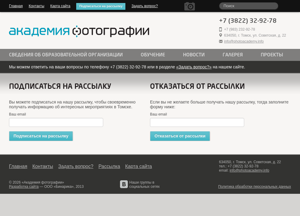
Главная (16, 6)
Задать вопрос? (144, 6)
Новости (194, 55)
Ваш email (17, 114)
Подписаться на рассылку (100, 6)
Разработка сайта (24, 186)
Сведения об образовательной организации (66, 55)
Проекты (272, 55)
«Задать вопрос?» (194, 66)
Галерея (233, 55)
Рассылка (109, 166)
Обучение (153, 55)
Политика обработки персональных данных (254, 186)
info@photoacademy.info (244, 41)
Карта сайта (60, 6)
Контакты (36, 6)
